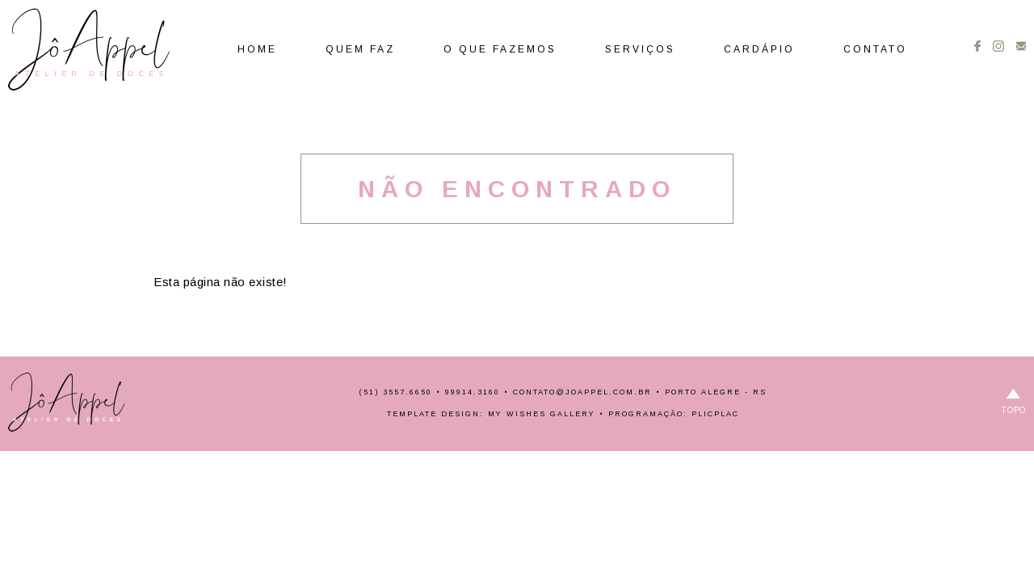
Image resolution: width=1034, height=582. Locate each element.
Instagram (998, 46)
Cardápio (759, 49)
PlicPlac (715, 414)
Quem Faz (360, 49)
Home (257, 49)
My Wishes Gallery (541, 414)
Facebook (977, 46)
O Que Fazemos (500, 49)
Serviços (640, 49)
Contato (875, 49)
